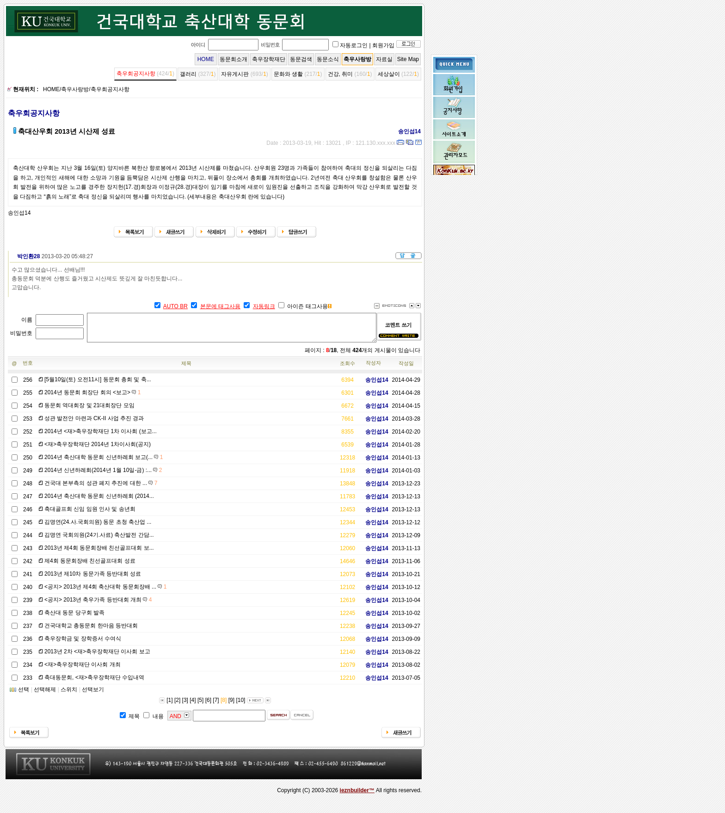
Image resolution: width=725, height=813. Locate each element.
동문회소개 (233, 59)
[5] (200, 705)
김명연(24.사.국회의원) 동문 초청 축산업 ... (97, 527)
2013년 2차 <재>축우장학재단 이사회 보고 (97, 657)
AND (175, 722)
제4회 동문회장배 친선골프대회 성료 (89, 566)
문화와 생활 (288, 74)
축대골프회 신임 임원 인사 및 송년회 (89, 514)
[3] (185, 705)
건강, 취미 (340, 74)
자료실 (384, 59)
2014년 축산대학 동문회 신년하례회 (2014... (99, 501)
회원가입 (383, 45)
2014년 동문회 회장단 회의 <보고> (92, 398)
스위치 (69, 695)
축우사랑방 (357, 59)
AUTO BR (175, 306)
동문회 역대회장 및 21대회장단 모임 (89, 411)
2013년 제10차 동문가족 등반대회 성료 (92, 579)
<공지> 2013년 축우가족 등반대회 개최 (98, 605)
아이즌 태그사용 (307, 306)
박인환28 (25, 256)
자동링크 (264, 306)
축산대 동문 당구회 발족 (74, 618)
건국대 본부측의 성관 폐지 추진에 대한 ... (100, 488)
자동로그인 (354, 45)
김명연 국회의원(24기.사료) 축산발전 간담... (99, 540)
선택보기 (93, 695)
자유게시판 (235, 74)
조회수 (347, 369)
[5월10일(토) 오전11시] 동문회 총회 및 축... (97, 385)
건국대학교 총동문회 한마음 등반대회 (91, 631)
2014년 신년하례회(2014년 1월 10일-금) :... (103, 475)
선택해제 (45, 695)
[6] (208, 705)
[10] (240, 705)
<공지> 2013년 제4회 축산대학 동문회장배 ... (105, 592)
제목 (186, 369)
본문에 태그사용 (220, 306)
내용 (158, 722)
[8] (224, 705)
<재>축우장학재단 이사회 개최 (82, 670)
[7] (216, 705)
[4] (193, 705)
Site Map (408, 59)
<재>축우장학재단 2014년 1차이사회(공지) (97, 450)
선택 (23, 695)
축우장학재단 (268, 59)
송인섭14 (406, 131)
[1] (169, 705)
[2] (177, 705)
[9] (231, 705)
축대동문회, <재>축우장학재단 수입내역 (94, 683)
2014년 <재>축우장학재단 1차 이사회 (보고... (100, 437)
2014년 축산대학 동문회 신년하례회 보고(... (103, 462)
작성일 (406, 369)
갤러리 (188, 74)
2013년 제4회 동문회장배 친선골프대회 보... (99, 553)
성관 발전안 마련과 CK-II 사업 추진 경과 (94, 424)
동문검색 (301, 59)
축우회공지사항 (136, 73)
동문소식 (328, 59)
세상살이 (389, 74)
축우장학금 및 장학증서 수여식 (82, 644)
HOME (205, 59)
